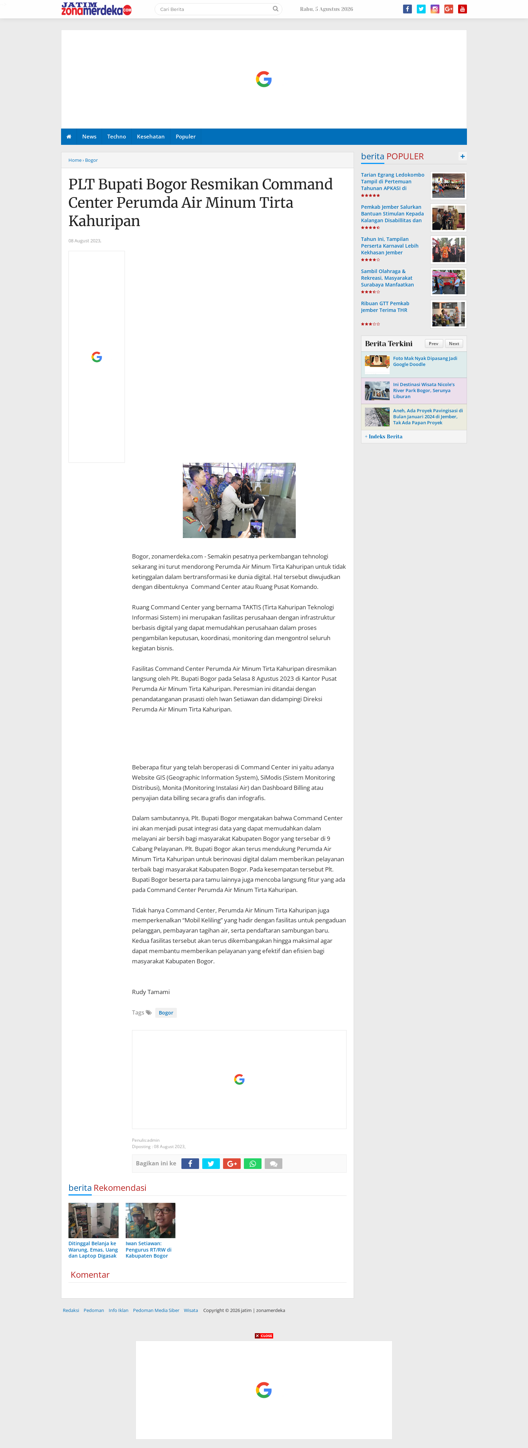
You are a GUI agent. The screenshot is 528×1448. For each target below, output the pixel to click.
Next (454, 344)
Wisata (191, 1310)
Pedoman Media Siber (156, 1310)
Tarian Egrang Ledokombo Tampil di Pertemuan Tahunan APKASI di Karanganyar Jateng (393, 185)
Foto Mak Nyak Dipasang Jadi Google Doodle (425, 361)
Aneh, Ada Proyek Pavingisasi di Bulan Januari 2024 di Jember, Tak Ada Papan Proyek (428, 416)
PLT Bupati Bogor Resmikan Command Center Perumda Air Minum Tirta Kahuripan (200, 203)
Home (75, 160)
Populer (186, 136)
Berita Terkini (388, 343)
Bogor (166, 1012)
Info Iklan (118, 1310)
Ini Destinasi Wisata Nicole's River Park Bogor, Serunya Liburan (424, 390)
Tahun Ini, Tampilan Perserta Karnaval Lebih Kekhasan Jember (390, 246)
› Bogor (90, 160)
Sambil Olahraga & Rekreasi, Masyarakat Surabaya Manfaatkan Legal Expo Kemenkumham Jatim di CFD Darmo (393, 285)
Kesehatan (151, 136)
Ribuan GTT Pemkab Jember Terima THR (385, 306)
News (89, 136)
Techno (116, 136)
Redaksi (71, 1310)
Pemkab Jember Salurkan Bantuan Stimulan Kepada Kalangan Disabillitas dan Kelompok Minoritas (392, 217)
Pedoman (94, 1310)
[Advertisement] (264, 79)
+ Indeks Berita (383, 436)
